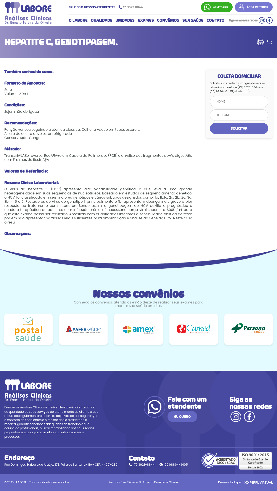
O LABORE (78, 20)
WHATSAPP (220, 7)
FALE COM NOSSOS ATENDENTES (107, 7)
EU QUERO (182, 416)
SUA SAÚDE (192, 20)
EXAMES (146, 20)
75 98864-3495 (176, 464)
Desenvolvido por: (245, 482)
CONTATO (215, 20)
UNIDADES (125, 20)
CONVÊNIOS (168, 20)
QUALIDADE (101, 20)
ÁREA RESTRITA (257, 7)
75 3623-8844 (144, 464)
